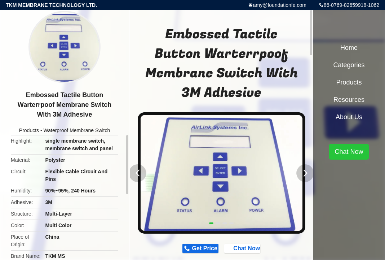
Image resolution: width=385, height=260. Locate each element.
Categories (348, 65)
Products (29, 130)
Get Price (198, 250)
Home (349, 47)
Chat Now (249, 249)
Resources (348, 99)
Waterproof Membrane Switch (77, 130)
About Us (349, 117)
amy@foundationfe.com (279, 5)
